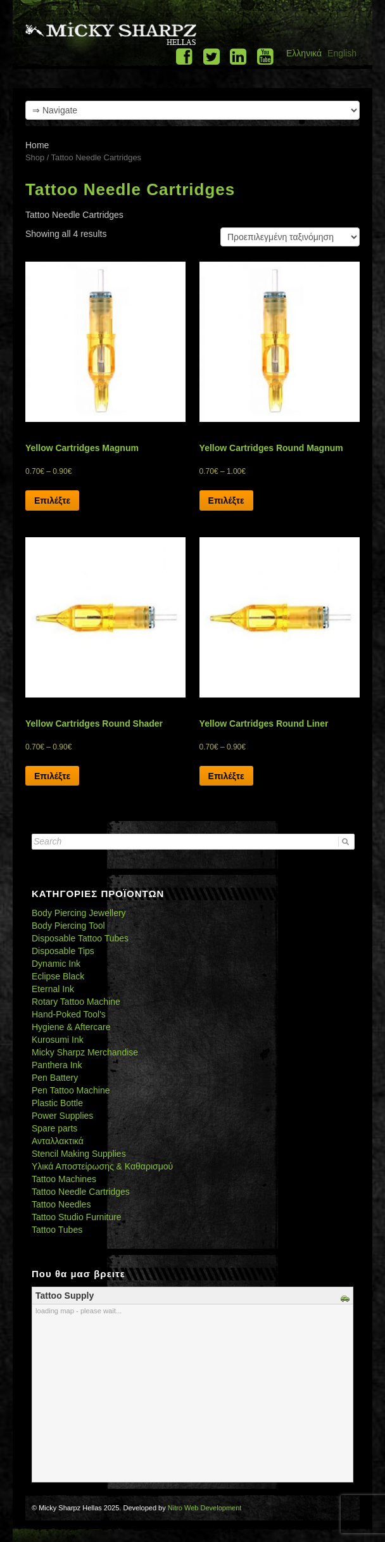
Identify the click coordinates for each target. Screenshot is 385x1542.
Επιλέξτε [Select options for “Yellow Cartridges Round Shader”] (52, 776)
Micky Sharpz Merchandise (85, 1052)
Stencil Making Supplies (79, 1154)
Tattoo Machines (64, 1179)
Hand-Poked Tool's (69, 1014)
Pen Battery (55, 1078)
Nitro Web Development (205, 1508)
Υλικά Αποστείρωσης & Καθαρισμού (102, 1166)
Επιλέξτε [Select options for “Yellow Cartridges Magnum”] (52, 500)
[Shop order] (290, 236)
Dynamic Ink (56, 964)
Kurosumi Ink (58, 1040)
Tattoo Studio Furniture (77, 1217)
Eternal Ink (53, 989)
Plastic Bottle (57, 1103)
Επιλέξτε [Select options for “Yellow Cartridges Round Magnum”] (226, 500)
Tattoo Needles (61, 1204)
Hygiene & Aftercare (71, 1027)
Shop (34, 157)
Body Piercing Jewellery (79, 913)
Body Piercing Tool (68, 926)
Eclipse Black (58, 976)
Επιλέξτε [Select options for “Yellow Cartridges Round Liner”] (226, 776)
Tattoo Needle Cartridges (81, 1192)
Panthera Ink (57, 1065)
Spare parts (54, 1128)
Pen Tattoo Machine (71, 1090)
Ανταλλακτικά (58, 1141)
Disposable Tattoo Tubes (80, 938)
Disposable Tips (63, 951)
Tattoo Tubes (57, 1230)
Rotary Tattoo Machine (76, 1002)
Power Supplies (62, 1116)
